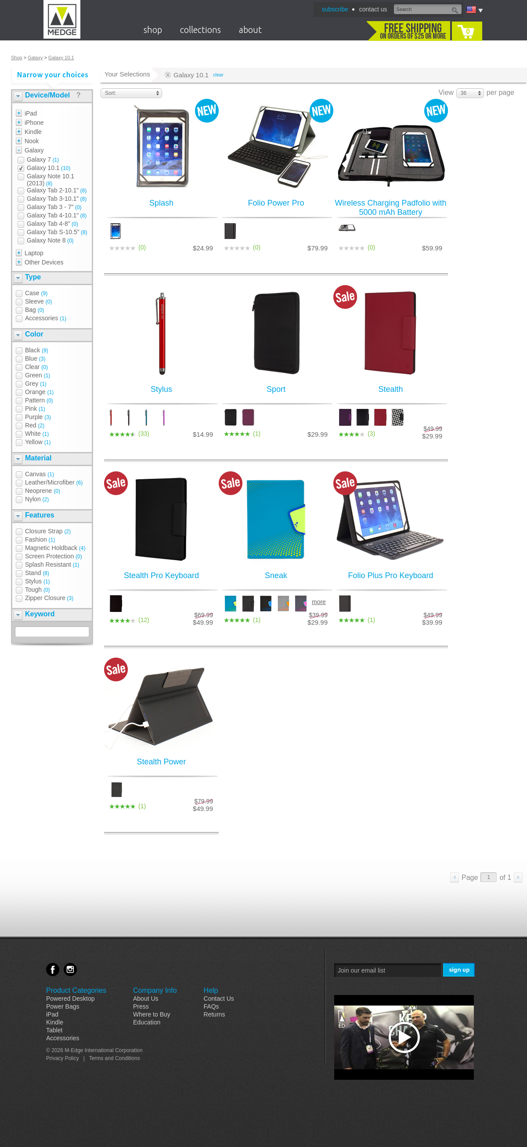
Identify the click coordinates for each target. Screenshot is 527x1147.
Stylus (161, 389)
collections (200, 30)
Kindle (54, 1022)
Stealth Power (161, 761)
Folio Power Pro (276, 203)
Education (146, 1022)
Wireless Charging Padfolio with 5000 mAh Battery (390, 208)
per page (500, 92)
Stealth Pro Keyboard (161, 575)
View (445, 92)
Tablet (54, 1030)
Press (141, 1006)
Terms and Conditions (114, 1058)
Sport (276, 389)
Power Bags (62, 1006)
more (319, 601)
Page (470, 877)
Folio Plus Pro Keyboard (390, 575)
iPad (52, 1014)
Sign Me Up (459, 970)
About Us (146, 998)
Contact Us (219, 998)
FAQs (211, 1006)
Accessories (62, 1038)
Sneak (276, 575)
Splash (161, 203)
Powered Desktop (70, 998)
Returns (214, 1014)
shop (153, 30)
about (250, 30)
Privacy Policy (62, 1058)
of (505, 877)
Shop (16, 57)
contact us (373, 9)
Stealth (390, 389)
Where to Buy (151, 1014)
